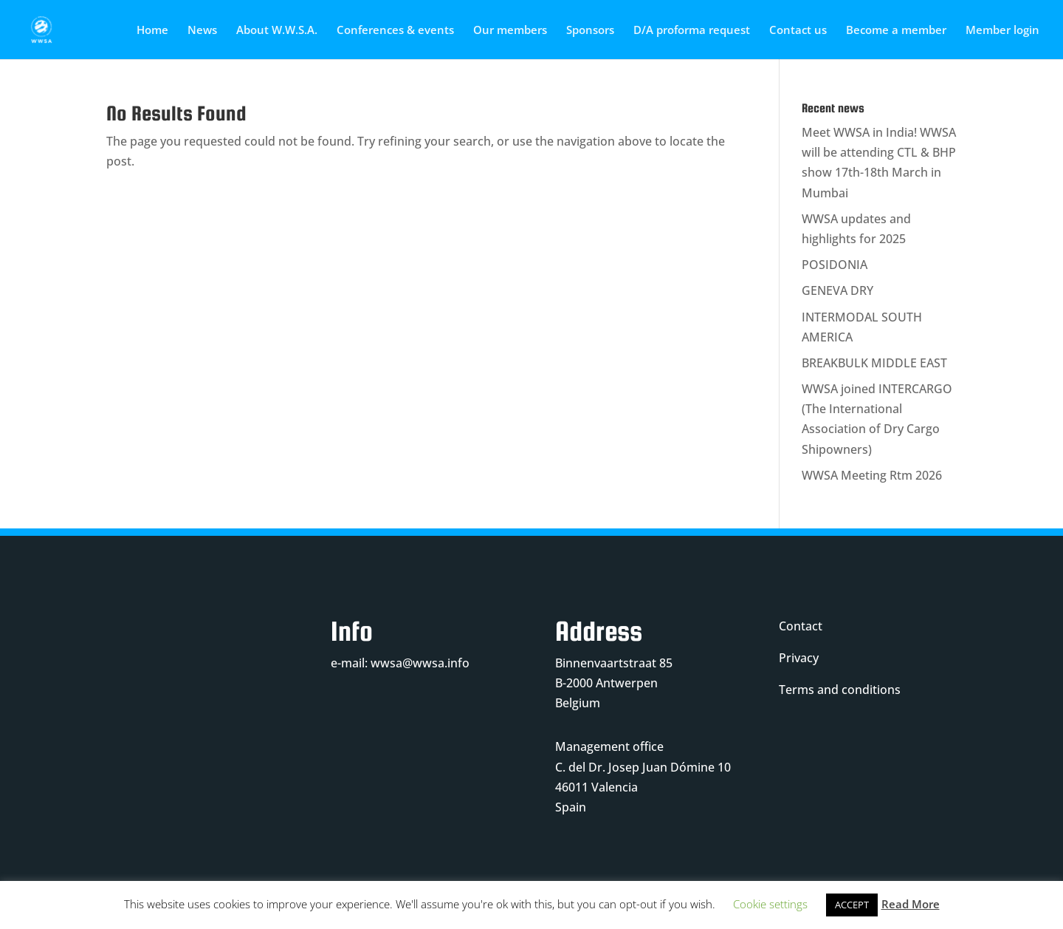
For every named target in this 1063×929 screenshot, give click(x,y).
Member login (1002, 30)
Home (152, 30)
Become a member (896, 30)
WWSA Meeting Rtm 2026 (872, 475)
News (202, 30)
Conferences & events (395, 30)
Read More (910, 903)
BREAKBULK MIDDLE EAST (874, 363)
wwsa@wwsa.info (420, 663)
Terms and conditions (840, 689)
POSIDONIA (834, 264)
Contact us (798, 30)
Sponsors (590, 30)
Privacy (799, 658)
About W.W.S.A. (276, 30)
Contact (800, 626)
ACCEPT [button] (852, 904)
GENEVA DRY (837, 290)
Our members (510, 30)
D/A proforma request (691, 30)
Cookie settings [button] (770, 903)
